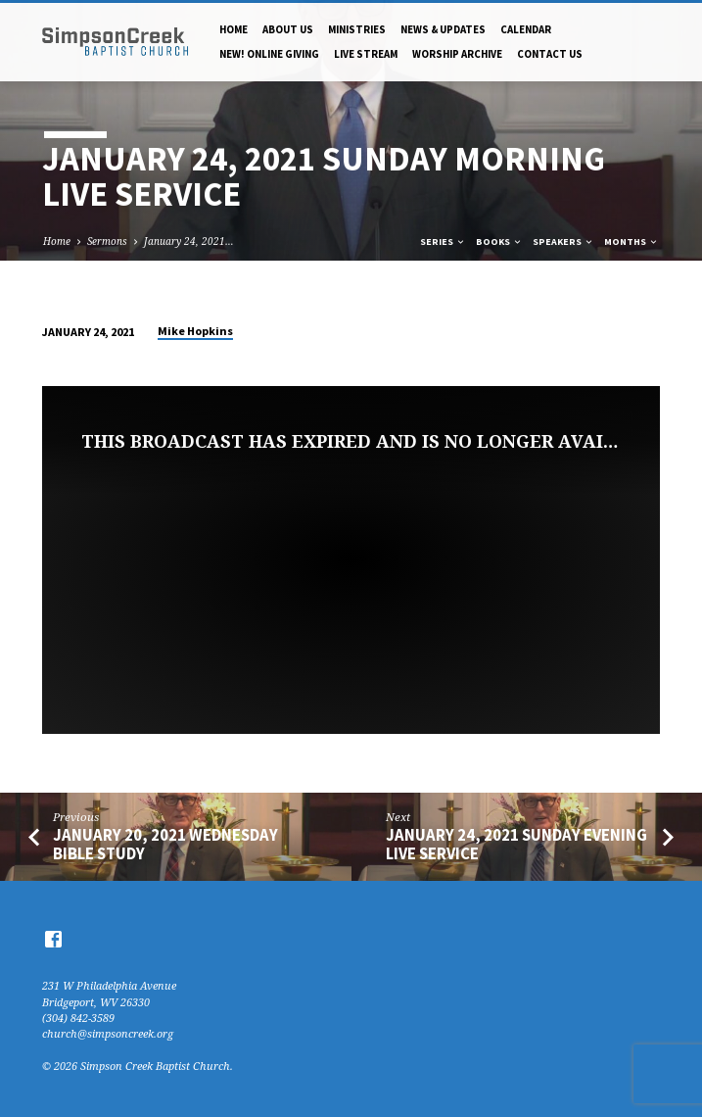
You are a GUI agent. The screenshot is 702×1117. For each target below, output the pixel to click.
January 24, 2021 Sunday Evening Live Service (516, 844)
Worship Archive (457, 54)
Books (499, 241)
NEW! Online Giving (269, 54)
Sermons (107, 241)
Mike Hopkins (195, 330)
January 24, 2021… (189, 241)
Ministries (357, 29)
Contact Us (550, 54)
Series (443, 241)
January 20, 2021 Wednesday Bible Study (165, 844)
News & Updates (443, 29)
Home (233, 29)
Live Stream (366, 54)
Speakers (563, 241)
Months (631, 241)
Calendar (525, 29)
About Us (287, 29)
